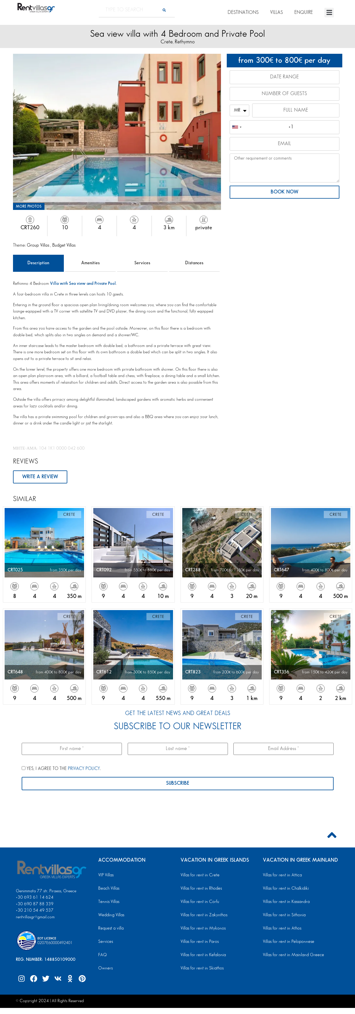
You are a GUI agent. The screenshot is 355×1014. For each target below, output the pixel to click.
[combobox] (236, 127)
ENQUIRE (303, 12)
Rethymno (185, 41)
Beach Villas (108, 889)
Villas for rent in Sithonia (283, 915)
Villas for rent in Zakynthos (203, 915)
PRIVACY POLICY (84, 769)
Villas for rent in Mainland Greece (292, 955)
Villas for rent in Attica (282, 875)
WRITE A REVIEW (40, 476)
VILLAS (276, 12)
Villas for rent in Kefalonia (202, 955)
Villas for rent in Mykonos (202, 929)
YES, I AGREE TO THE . (61, 769)
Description (38, 263)
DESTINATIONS (243, 12)
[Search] (164, 10)
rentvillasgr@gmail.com (36, 917)
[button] (329, 12)
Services (142, 263)
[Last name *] (177, 749)
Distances (194, 263)
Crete (167, 41)
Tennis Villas (108, 902)
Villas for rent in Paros (199, 942)
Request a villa (110, 929)
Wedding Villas (111, 915)
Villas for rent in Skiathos (201, 969)
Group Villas (38, 245)
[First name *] (72, 749)
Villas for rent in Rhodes (200, 889)
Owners (104, 969)
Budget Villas (63, 245)
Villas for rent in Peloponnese (287, 942)
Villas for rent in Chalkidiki (285, 889)
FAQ (102, 955)
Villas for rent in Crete (199, 875)
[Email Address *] (283, 749)
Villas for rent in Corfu (199, 902)
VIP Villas (105, 875)
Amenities (90, 263)
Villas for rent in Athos (281, 929)
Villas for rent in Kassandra (285, 902)
